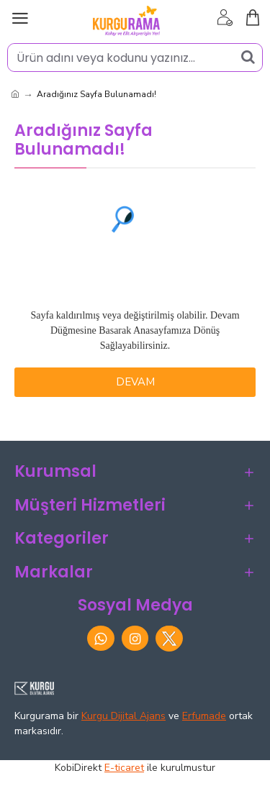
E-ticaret (124, 767)
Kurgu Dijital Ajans (123, 716)
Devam (135, 382)
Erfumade (204, 716)
